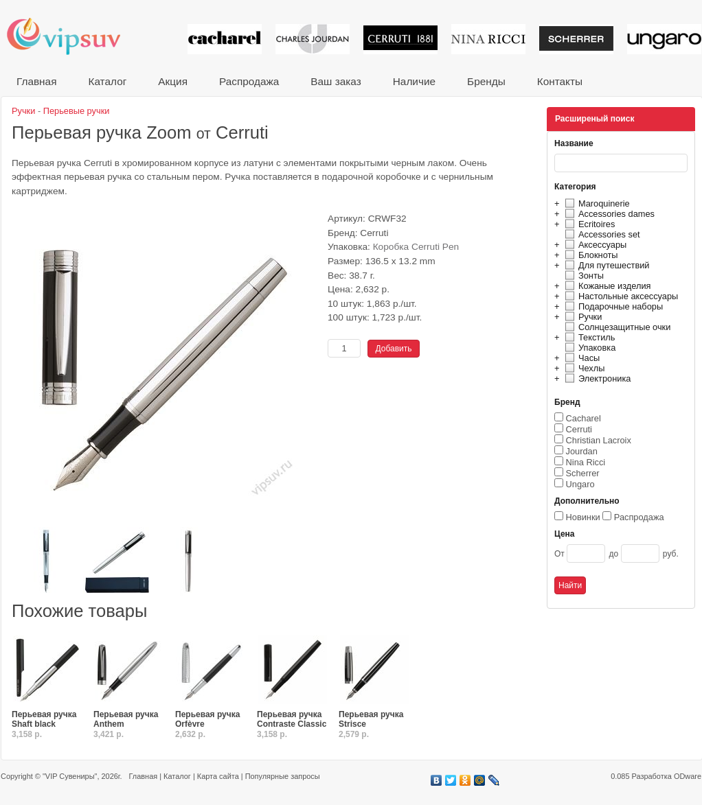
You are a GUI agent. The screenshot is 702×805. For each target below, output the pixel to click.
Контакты (559, 81)
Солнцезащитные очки (615, 327)
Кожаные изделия (605, 286)
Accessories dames (608, 214)
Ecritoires (588, 224)
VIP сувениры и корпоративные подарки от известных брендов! (72, 36)
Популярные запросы (282, 776)
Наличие (414, 81)
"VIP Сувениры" (70, 776)
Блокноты (589, 255)
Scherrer (583, 473)
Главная (36, 81)
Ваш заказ (335, 81)
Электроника (596, 378)
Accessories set (600, 234)
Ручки (581, 317)
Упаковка (588, 347)
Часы (580, 358)
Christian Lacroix (598, 440)
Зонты (582, 275)
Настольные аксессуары (619, 296)
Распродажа (249, 81)
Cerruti (579, 429)
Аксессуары (593, 245)
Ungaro (580, 484)
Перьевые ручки (76, 111)
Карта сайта (218, 776)
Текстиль (588, 337)
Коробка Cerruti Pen (416, 247)
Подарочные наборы (612, 306)
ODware (687, 776)
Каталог (107, 81)
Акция (173, 81)
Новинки (583, 517)
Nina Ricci (586, 462)
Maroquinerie (595, 203)
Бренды (486, 81)
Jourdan (582, 451)
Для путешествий (605, 265)
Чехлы (582, 368)
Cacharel (583, 418)
